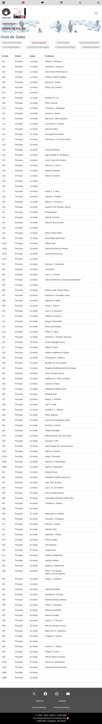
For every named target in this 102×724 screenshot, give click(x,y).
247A (4, 451)
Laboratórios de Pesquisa (66, 47)
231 (3, 368)
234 (3, 384)
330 (3, 571)
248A (4, 462)
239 (3, 410)
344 (3, 646)
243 (3, 430)
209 (3, 306)
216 (3, 342)
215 (3, 337)
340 (3, 626)
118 (3, 144)
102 (3, 66)
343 (3, 641)
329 (3, 566)
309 (3, 514)
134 (3, 176)
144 (3, 228)
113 (3, 124)
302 (3, 477)
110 (3, 108)
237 (3, 399)
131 (3, 160)
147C (4, 254)
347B (4, 667)
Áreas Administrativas (11, 47)
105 (3, 82)
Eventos (62, 701)
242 (3, 425)
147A (4, 243)
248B (4, 467)
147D (4, 259)
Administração (9, 24)
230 (3, 363)
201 (3, 264)
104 (3, 77)
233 (3, 378)
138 (3, 196)
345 (3, 652)
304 (3, 488)
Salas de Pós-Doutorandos (89, 43)
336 (3, 605)
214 (3, 332)
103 (3, 72)
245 (3, 441)
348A (4, 672)
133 (3, 170)
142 (3, 217)
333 (3, 589)
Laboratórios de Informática (38, 47)
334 (3, 594)
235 (3, 389)
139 (3, 202)
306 (3, 498)
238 (3, 404)
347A (4, 662)
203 (3, 274)
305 (3, 493)
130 (3, 155)
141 (3, 212)
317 (3, 555)
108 (3, 98)
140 (3, 207)
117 (3, 139)
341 (3, 631)
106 (3, 87)
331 (3, 579)
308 (3, 508)
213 (3, 326)
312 (3, 529)
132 (3, 165)
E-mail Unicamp (39, 707)
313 (3, 534)
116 (3, 134)
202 (3, 269)
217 (3, 347)
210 (3, 311)
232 (3, 373)
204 (3, 280)
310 (3, 519)
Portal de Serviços (62, 707)
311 (3, 524)
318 (3, 560)
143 (3, 222)
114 (3, 129)
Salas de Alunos (63, 43)
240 (3, 415)
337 (3, 610)
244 (3, 436)
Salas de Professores (40, 42)
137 (3, 191)
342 (3, 636)
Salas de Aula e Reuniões (12, 43)
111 (3, 113)
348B (4, 678)
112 (3, 118)
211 (3, 316)
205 (3, 285)
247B (4, 456)
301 (3, 472)
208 (3, 300)
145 (3, 233)
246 (3, 446)
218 (3, 352)
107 (3, 92)
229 (3, 358)
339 (3, 620)
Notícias (39, 701)
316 (3, 550)
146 (3, 238)
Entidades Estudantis (91, 47)
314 (3, 540)
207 (3, 295)
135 (3, 181)
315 (3, 545)
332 (3, 584)
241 (3, 420)
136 (3, 186)
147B (4, 248)
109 (3, 103)
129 (3, 150)
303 (3, 482)
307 (3, 503)
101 (3, 61)
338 (3, 615)
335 (3, 600)
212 (3, 321)
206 (3, 290)
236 (3, 394)
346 (3, 657)
